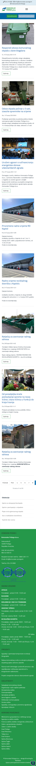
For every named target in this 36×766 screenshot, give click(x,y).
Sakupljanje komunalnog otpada (11, 685)
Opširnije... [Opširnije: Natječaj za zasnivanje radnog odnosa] (6, 361)
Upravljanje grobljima (8, 695)
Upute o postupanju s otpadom (12, 507)
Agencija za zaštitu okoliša (10, 719)
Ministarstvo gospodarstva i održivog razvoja (16, 717)
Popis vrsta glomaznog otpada (12, 511)
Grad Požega (5, 729)
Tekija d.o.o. (5, 734)
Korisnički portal (12, 16)
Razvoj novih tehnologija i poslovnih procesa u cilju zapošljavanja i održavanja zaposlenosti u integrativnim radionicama (17, 669)
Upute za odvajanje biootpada (12, 503)
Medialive (18, 760)
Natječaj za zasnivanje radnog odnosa (16, 338)
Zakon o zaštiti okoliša (8, 726)
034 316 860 (8, 2)
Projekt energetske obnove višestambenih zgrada (17, 675)
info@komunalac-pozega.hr (23, 2)
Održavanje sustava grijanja (10, 700)
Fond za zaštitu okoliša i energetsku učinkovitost (17, 722)
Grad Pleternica (6, 731)
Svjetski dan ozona (8, 520)
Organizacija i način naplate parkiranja (13, 687)
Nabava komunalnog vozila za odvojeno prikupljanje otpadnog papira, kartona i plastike (17, 661)
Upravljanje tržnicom (7, 707)
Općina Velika (5, 749)
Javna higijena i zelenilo (8, 697)
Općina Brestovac (7, 739)
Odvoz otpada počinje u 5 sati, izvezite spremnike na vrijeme (16, 110)
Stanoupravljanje (6, 692)
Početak (5, 483)
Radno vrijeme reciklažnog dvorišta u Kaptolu (14, 282)
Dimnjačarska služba (7, 690)
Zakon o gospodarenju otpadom (11, 724)
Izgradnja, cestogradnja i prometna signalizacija (16, 705)
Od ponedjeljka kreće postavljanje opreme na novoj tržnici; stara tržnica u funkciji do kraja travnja (18, 398)
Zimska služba (5, 702)
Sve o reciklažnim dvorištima (12, 515)
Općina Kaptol (5, 746)
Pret (12, 483)
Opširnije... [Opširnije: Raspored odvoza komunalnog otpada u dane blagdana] (6, 73)
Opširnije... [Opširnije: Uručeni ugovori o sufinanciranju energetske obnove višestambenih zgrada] (6, 191)
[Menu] (26, 9)
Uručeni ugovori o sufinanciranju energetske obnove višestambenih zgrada (17, 165)
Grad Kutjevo (5, 736)
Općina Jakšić (5, 744)
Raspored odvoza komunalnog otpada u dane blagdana (16, 49)
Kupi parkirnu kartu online (26, 16)
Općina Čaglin (5, 741)
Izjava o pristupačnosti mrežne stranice (18, 762)
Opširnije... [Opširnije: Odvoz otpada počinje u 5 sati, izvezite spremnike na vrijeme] (6, 130)
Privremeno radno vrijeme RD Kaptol (16, 227)
